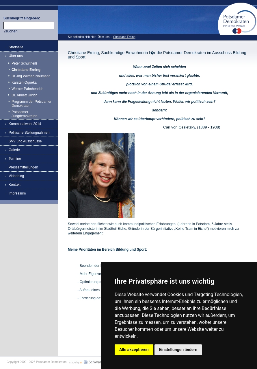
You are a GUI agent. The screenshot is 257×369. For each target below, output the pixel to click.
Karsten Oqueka (24, 82)
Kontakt (15, 185)
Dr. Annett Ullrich (24, 95)
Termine (15, 159)
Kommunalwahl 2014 (25, 124)
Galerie (14, 150)
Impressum (17, 193)
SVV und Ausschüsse (25, 141)
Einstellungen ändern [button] (178, 349)
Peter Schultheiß (24, 63)
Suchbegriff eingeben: (21, 18)
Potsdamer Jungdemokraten (24, 114)
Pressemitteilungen (23, 167)
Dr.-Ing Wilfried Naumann (31, 76)
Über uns (103, 36)
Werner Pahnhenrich (27, 89)
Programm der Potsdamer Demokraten (31, 104)
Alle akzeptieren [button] (134, 349)
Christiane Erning (124, 36)
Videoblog (16, 176)
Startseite (16, 47)
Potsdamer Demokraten (237, 5)
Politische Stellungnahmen (29, 133)
